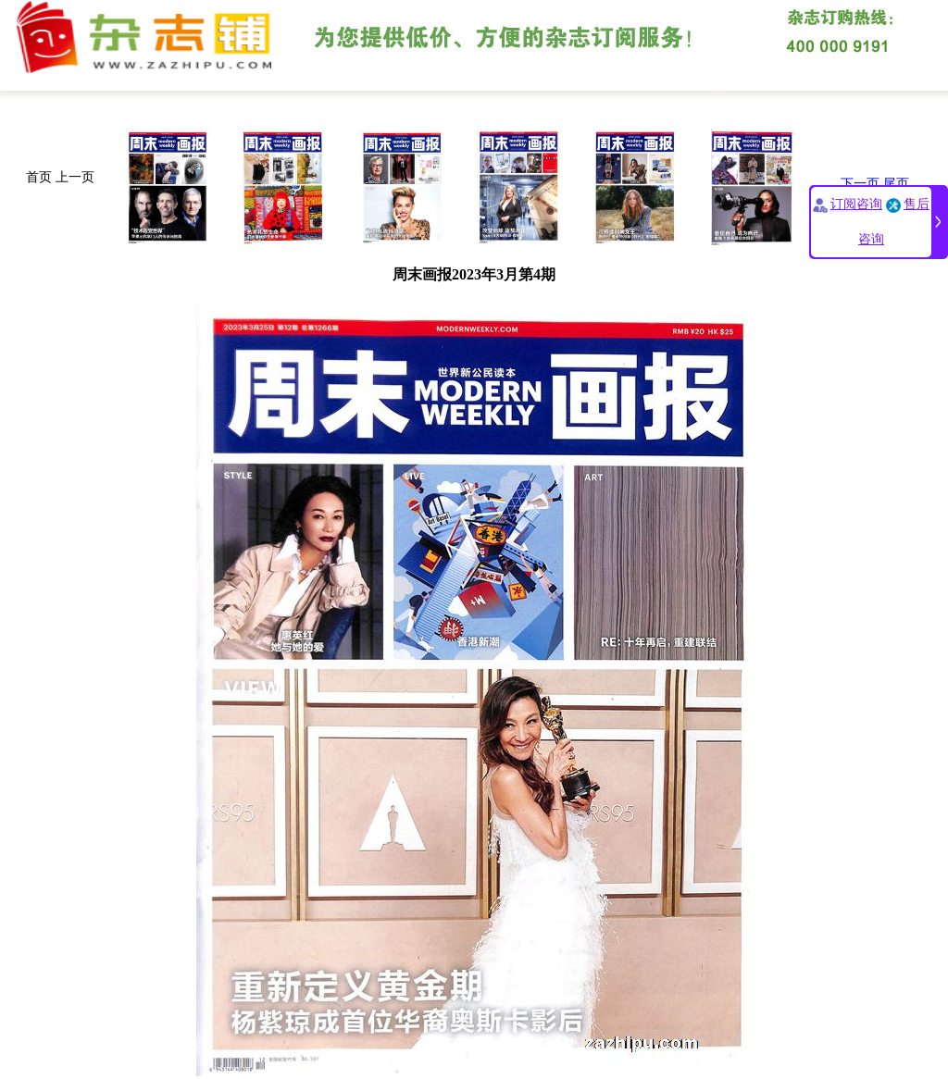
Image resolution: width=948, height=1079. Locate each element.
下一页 (860, 184)
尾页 (896, 184)
